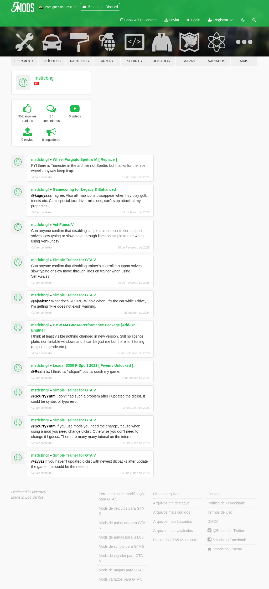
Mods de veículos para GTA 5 (121, 511)
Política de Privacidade (226, 503)
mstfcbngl (44, 78)
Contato (214, 494)
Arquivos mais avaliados (173, 531)
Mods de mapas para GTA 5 (121, 570)
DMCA (213, 521)
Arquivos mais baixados (172, 521)
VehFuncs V (63, 225)
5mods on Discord (225, 549)
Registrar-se (220, 20)
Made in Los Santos (27, 497)
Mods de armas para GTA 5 (121, 537)
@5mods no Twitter (226, 530)
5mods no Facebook (227, 540)
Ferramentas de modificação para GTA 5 (122, 496)
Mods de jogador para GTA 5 (121, 558)
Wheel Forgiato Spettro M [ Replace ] (85, 159)
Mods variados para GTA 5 (120, 579)
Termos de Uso (220, 512)
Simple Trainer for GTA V (74, 260)
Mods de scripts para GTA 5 (121, 546)
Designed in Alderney (28, 492)
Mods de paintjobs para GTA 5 (122, 525)
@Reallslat (40, 371)
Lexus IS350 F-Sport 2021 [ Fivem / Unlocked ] (93, 365)
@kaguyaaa (41, 195)
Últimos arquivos (166, 494)
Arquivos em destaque (171, 503)
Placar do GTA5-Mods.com (175, 540)
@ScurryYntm (43, 396)
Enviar (171, 20)
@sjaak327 (40, 301)
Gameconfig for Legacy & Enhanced (84, 189)
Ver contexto (42, 177)
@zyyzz (37, 461)
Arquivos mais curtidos (171, 512)
